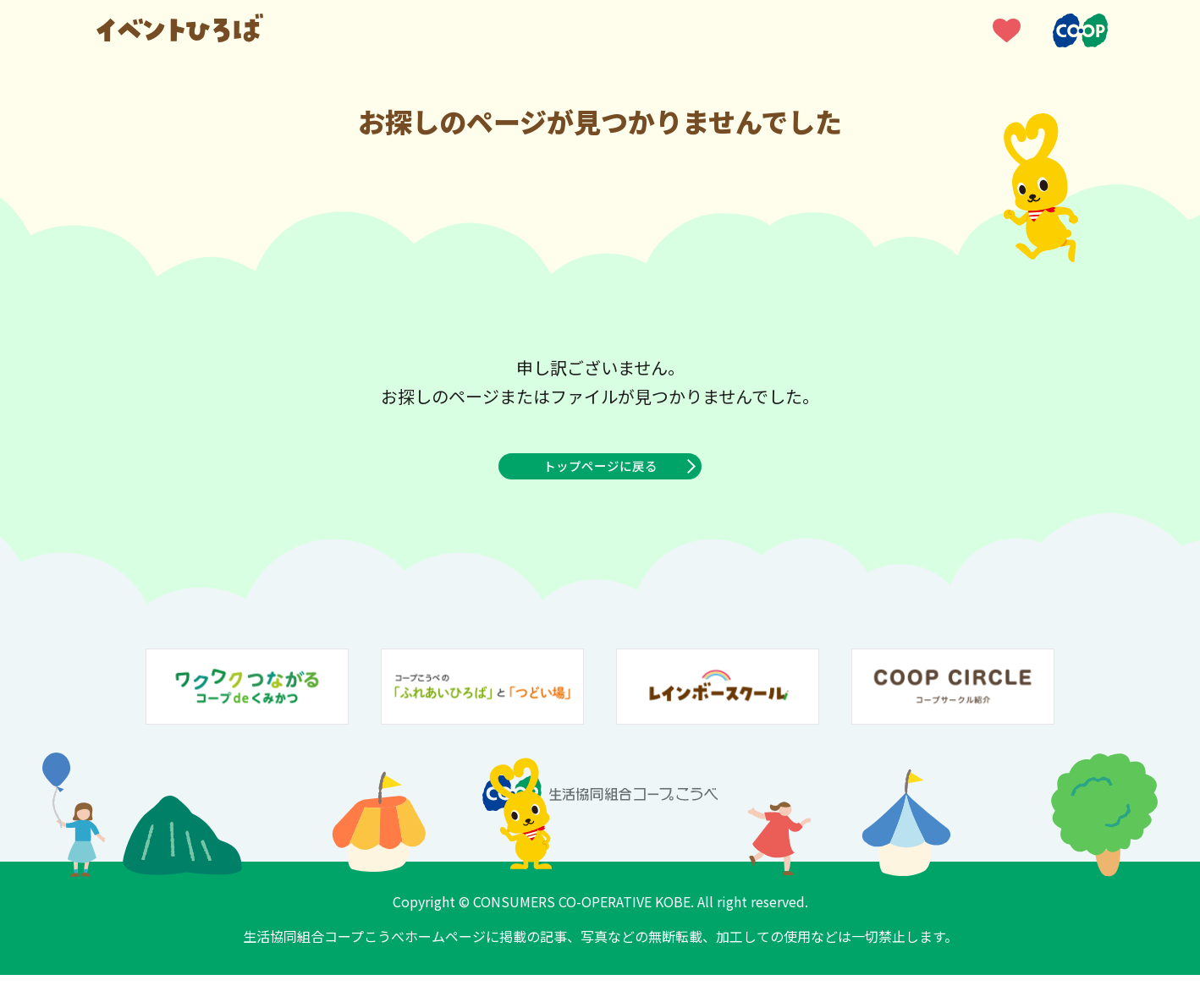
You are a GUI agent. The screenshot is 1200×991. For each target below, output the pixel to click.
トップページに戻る (600, 474)
